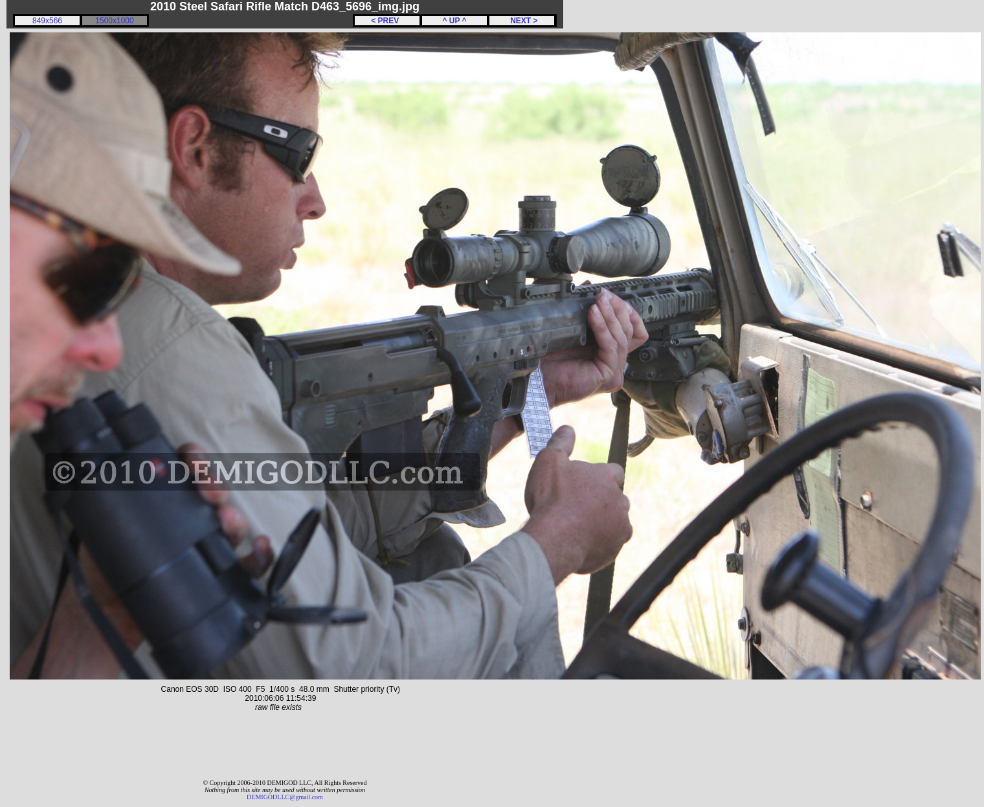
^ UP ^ (454, 20)
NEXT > (521, 20)
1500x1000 (114, 20)
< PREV (387, 20)
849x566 (47, 20)
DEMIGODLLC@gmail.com (285, 797)
